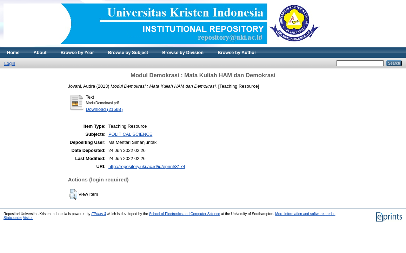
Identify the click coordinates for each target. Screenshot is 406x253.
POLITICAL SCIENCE (130, 134)
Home (13, 52)
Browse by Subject (128, 52)
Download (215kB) (104, 109)
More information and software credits (305, 214)
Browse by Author (237, 52)
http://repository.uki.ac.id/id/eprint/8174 (146, 166)
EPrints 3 (98, 214)
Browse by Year (77, 52)
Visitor (28, 218)
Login (9, 63)
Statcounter (13, 218)
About (40, 52)
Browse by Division (183, 52)
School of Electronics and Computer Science (184, 214)
